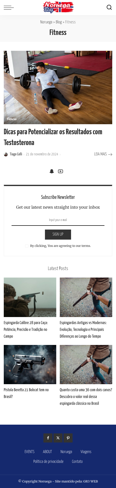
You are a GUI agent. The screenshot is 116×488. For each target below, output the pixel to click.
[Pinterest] (68, 437)
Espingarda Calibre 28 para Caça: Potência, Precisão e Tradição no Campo (26, 330)
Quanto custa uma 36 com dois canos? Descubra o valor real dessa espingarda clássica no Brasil (86, 397)
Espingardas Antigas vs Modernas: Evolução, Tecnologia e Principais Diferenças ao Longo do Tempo (83, 330)
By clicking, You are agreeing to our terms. (60, 246)
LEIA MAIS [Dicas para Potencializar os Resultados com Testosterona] (103, 154)
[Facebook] (47, 437)
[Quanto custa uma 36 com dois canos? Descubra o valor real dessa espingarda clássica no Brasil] (86, 364)
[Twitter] (58, 437)
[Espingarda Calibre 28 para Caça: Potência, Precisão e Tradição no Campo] (30, 297)
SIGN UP (58, 234)
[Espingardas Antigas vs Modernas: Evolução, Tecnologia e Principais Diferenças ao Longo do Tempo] (86, 297)
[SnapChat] (51, 171)
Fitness (12, 119)
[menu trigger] (10, 7)
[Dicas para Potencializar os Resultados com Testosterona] (58, 87)
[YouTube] (60, 171)
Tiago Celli (16, 154)
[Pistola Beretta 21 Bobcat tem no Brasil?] (30, 364)
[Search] (109, 7)
